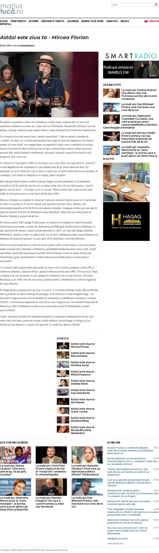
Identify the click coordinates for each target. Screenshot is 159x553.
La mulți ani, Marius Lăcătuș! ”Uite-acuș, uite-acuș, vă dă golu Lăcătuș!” (13, 470)
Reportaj (5, 24)
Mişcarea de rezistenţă (28, 9)
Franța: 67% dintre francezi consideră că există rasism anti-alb (128, 503)
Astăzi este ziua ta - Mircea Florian (83, 345)
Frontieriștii (18, 21)
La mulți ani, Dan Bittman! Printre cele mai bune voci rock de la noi (138, 107)
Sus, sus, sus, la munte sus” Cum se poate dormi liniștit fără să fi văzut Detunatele (127, 530)
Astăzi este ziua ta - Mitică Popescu (83, 373)
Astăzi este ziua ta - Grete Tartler (83, 410)
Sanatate (112, 21)
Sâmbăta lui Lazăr (117, 538)
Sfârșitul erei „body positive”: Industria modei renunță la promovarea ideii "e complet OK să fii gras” (132, 493)
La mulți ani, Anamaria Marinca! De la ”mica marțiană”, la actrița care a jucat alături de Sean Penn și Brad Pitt (130, 153)
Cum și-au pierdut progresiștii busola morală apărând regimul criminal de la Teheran (129, 483)
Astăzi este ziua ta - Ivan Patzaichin (83, 392)
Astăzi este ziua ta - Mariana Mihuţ (83, 419)
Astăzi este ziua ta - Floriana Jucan (83, 364)
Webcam (154, 21)
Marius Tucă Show (92, 21)
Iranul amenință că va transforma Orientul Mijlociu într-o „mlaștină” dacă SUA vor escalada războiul (132, 461)
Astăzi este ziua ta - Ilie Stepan (83, 401)
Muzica (125, 21)
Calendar (73, 21)
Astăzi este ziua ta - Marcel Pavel (83, 354)
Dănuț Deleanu (27, 45)
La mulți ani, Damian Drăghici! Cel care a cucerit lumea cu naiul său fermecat (50, 502)
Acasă (4, 21)
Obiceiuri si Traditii (52, 21)
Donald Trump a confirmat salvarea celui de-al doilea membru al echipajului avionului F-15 (130, 450)
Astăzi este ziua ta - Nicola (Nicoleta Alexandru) (83, 430)
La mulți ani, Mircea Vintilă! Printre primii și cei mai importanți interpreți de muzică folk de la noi (138, 137)
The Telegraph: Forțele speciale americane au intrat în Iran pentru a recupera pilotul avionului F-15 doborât (133, 512)
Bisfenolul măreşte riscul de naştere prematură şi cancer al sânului (127, 521)
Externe (33, 21)
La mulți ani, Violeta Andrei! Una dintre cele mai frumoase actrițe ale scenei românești (139, 94)
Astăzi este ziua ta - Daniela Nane (83, 382)
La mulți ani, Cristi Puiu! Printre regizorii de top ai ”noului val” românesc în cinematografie (51, 470)
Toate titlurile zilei (115, 543)
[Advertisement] (26, 357)
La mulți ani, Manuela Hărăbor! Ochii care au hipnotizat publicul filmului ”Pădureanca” (86, 470)
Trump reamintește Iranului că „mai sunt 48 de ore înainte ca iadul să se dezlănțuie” (128, 472)
